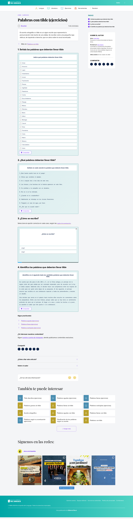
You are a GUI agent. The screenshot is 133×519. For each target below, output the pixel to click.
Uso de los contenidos (94, 502)
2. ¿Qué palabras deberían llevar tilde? (99, 21)
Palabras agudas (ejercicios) (31, 321)
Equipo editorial (81, 502)
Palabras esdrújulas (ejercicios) (32, 328)
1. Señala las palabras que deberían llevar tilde (101, 19)
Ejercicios (26, 15)
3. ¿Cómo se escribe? (95, 24)
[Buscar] (124, 3)
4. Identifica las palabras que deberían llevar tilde (102, 26)
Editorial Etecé (72, 512)
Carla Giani (96, 38)
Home (19, 15)
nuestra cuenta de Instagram (32, 337)
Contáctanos (120, 502)
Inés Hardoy (100, 44)
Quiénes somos (71, 502)
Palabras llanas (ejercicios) (30, 324)
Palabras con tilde (33, 44)
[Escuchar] (22, 26)
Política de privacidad (108, 502)
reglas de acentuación (65, 223)
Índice (118, 3)
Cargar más (66, 430)
